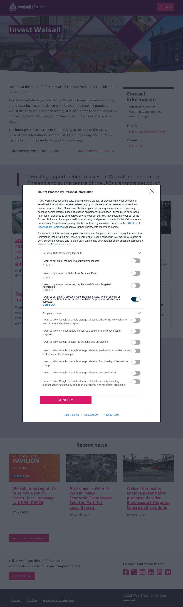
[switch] (135, 260)
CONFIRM (66, 400)
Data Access (91, 414)
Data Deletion (71, 414)
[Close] (153, 192)
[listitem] (91, 253)
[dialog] (91, 303)
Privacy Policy (111, 414)
